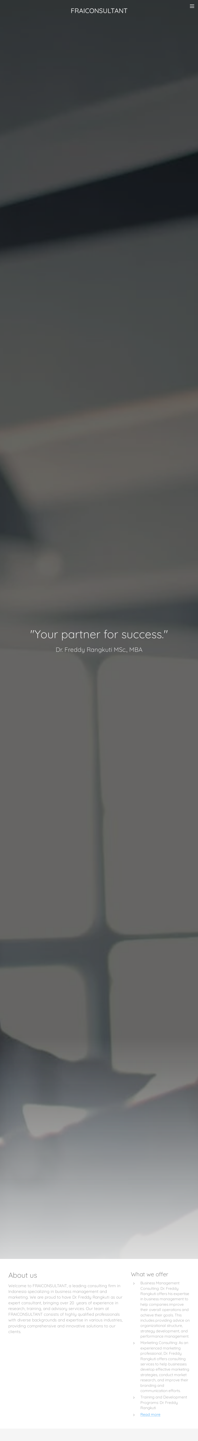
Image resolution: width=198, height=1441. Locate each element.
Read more (150, 1414)
